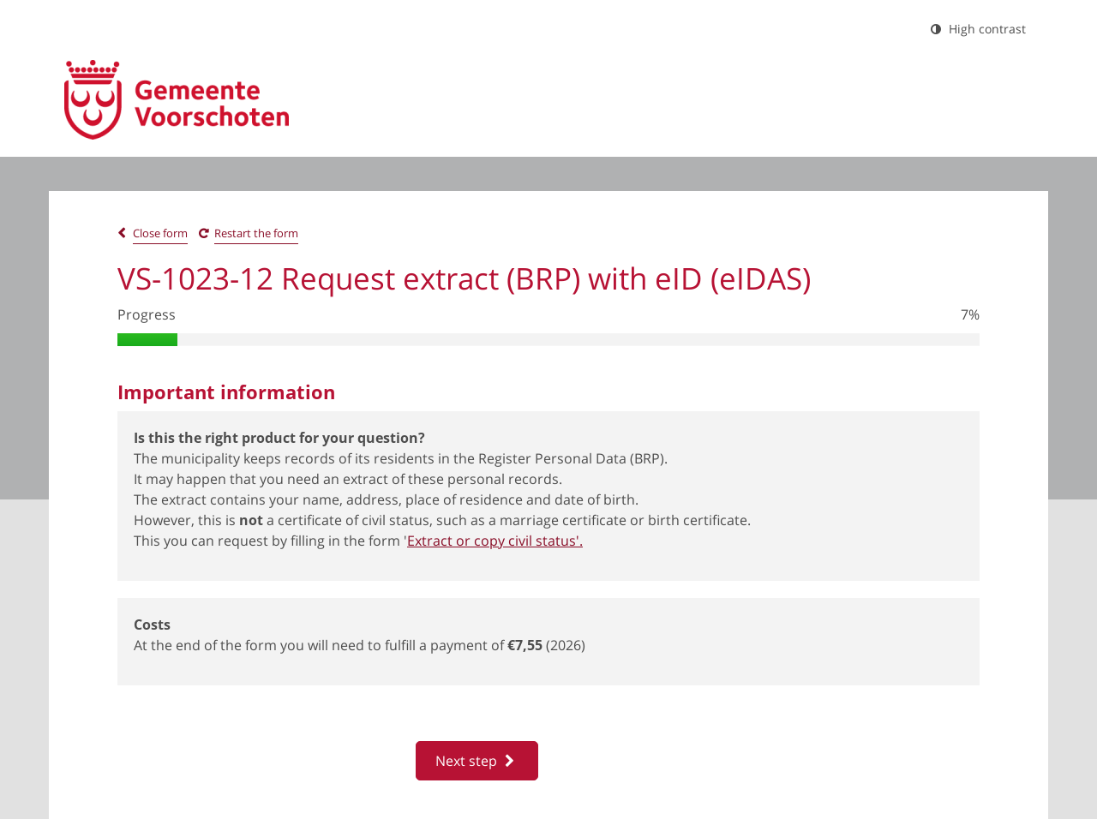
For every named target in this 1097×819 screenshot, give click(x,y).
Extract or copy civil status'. (495, 540)
